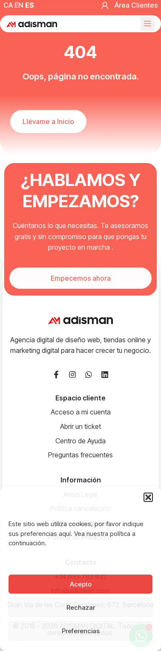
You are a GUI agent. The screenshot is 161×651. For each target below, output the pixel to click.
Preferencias (81, 631)
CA (8, 5)
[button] (148, 497)
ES (29, 5)
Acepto (81, 584)
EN (18, 5)
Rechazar (80, 607)
